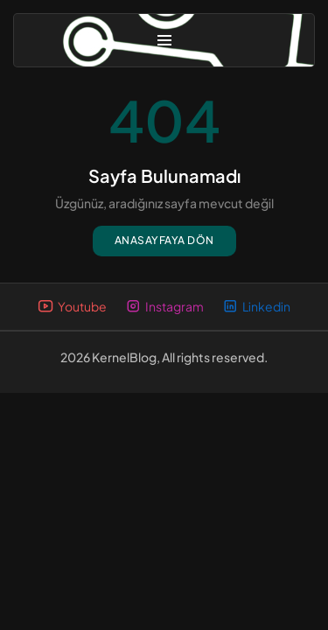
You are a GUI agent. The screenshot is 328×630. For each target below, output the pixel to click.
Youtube (72, 306)
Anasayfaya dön (164, 240)
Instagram (164, 306)
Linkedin (256, 306)
